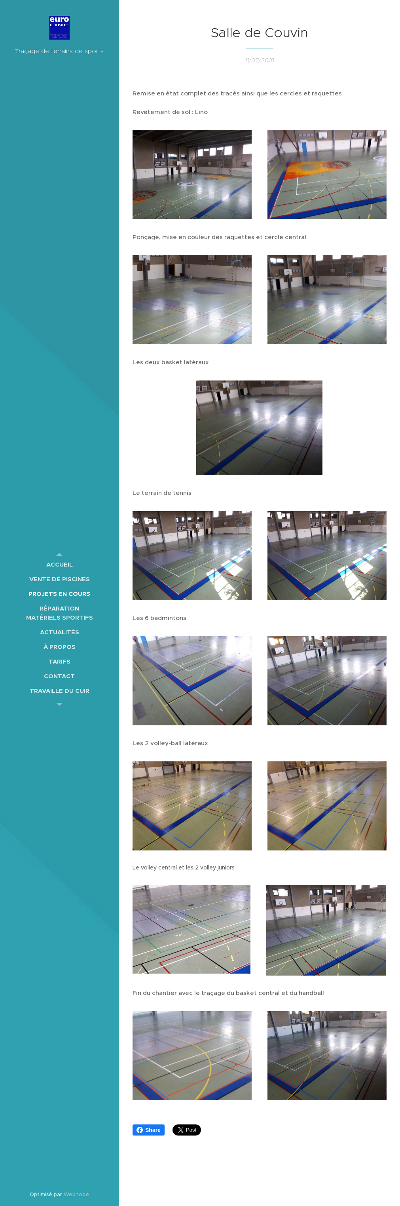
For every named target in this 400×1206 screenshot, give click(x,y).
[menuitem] (59, 564)
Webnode (76, 1194)
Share (148, 1130)
